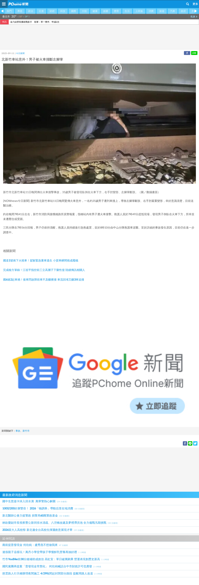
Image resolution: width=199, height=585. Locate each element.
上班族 (139, 11)
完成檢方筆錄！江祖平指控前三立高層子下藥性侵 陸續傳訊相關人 (44, 270)
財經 (52, 11)
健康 (95, 11)
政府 (183, 11)
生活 (127, 11)
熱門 (9, 11)
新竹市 (26, 431)
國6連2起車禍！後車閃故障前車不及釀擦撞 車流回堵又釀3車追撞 (43, 279)
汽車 (172, 11)
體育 (116, 11)
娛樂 (105, 11)
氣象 (193, 16)
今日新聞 (20, 53)
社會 (41, 11)
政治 (30, 11)
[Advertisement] (93, 469)
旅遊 (161, 11)
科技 (62, 11)
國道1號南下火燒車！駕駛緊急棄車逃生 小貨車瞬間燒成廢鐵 (40, 260)
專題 (19, 11)
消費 (151, 11)
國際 (73, 11)
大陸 (84, 11)
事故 (18, 431)
